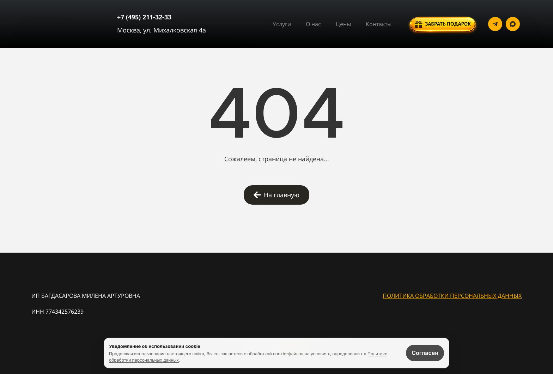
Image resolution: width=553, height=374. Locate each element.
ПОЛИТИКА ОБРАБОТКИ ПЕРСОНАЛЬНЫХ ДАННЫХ (452, 296)
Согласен (425, 352)
